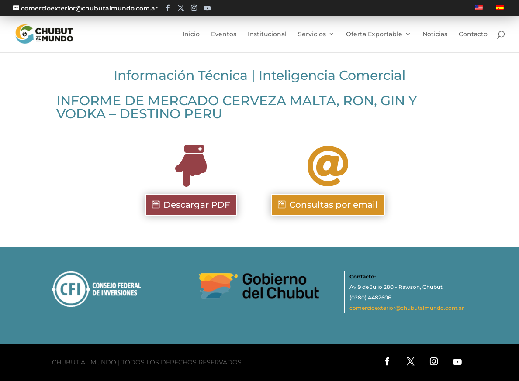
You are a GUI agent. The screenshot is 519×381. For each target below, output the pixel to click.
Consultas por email (333, 204)
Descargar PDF (196, 204)
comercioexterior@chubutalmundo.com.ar (406, 308)
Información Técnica (181, 75)
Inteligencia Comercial (332, 75)
